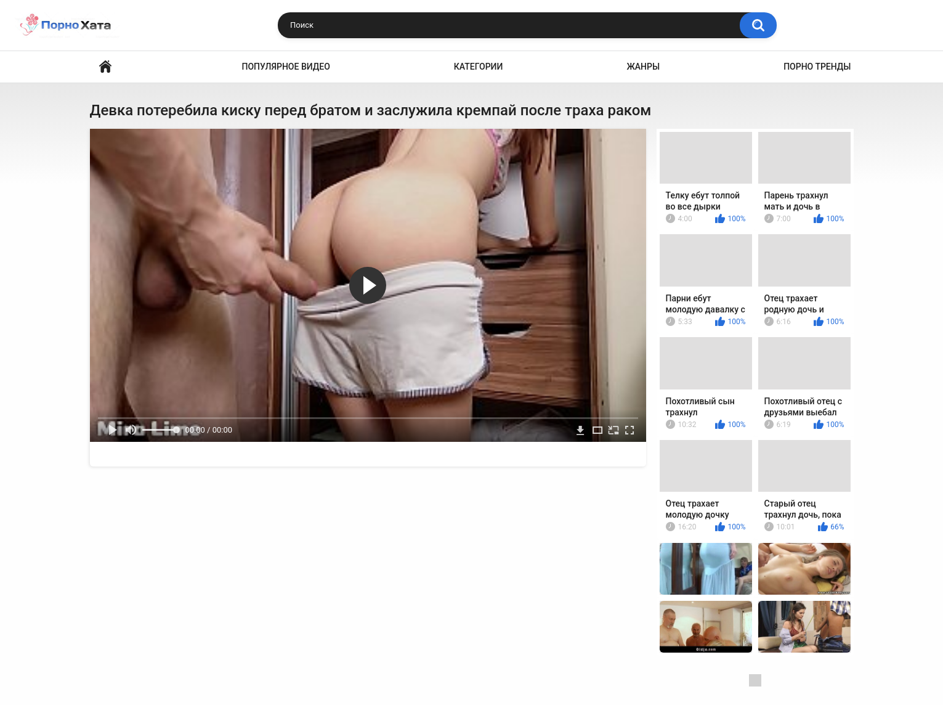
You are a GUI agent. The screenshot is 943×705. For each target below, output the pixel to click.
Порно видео (105, 67)
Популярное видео (286, 66)
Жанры (643, 66)
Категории (478, 66)
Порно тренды (817, 66)
